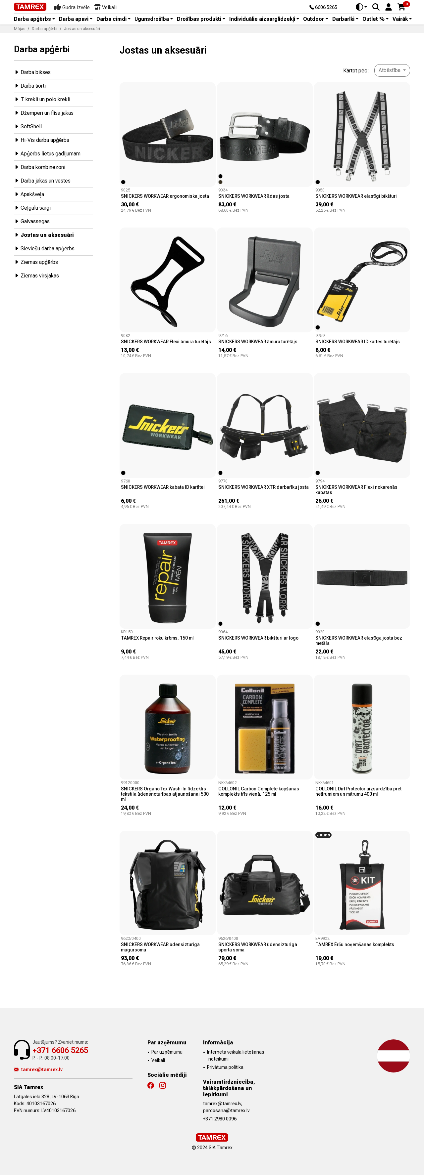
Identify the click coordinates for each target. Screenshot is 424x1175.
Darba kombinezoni (39, 166)
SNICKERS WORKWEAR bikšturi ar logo (258, 638)
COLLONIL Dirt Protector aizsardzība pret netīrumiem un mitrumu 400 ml (358, 791)
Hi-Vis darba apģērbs (41, 139)
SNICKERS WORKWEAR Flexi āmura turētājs (166, 341)
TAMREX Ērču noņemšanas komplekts (354, 944)
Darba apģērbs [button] (32, 19)
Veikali (158, 1060)
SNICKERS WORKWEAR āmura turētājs (257, 341)
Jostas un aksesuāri (44, 234)
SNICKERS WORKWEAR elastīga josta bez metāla (358, 640)
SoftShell (28, 126)
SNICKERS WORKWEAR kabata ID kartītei (163, 487)
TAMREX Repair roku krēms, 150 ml (157, 638)
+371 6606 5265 (60, 1050)
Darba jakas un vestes (42, 180)
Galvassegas (32, 221)
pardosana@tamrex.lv (226, 1110)
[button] (388, 6)
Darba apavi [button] (73, 19)
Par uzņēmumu (167, 1052)
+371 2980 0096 (220, 1118)
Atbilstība (390, 70)
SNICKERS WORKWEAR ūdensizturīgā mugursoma (160, 947)
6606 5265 (323, 7)
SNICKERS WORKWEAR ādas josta (254, 196)
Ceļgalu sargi (32, 207)
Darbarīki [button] (343, 19)
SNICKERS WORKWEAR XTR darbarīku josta (263, 487)
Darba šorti (30, 85)
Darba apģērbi (42, 49)
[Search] (376, 7)
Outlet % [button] (373, 19)
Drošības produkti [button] (199, 19)
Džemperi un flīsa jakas (44, 112)
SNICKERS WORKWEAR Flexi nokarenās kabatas (356, 489)
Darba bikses (32, 71)
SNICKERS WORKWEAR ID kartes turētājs (357, 341)
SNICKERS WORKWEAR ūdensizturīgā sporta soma (257, 947)
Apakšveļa (29, 193)
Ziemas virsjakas (36, 275)
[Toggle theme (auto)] (361, 7)
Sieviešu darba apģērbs (44, 248)
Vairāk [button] (400, 19)
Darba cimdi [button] (111, 19)
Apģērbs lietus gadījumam (47, 153)
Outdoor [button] (313, 19)
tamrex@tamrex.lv (38, 1069)
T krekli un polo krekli (42, 99)
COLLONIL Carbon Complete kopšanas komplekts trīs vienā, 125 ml (258, 791)
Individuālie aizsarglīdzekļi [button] (262, 19)
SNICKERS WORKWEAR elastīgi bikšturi (356, 196)
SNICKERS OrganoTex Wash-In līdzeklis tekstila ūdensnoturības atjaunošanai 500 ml (165, 794)
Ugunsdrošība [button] (151, 19)
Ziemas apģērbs (36, 261)
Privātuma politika (225, 1067)
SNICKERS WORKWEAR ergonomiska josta (165, 196)
